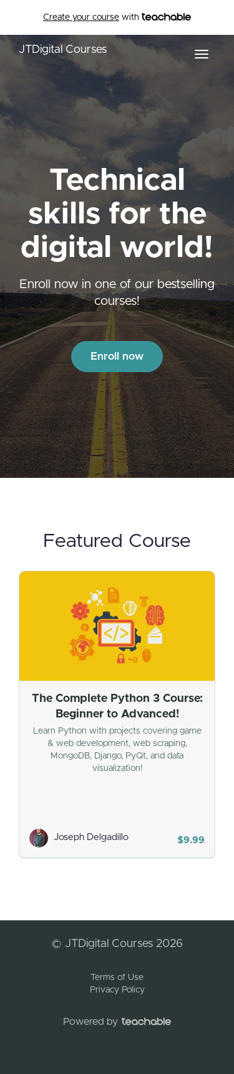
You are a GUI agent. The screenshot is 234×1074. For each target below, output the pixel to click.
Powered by (117, 1022)
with (117, 17)
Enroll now (117, 356)
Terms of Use (117, 977)
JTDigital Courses (63, 49)
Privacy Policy (117, 990)
